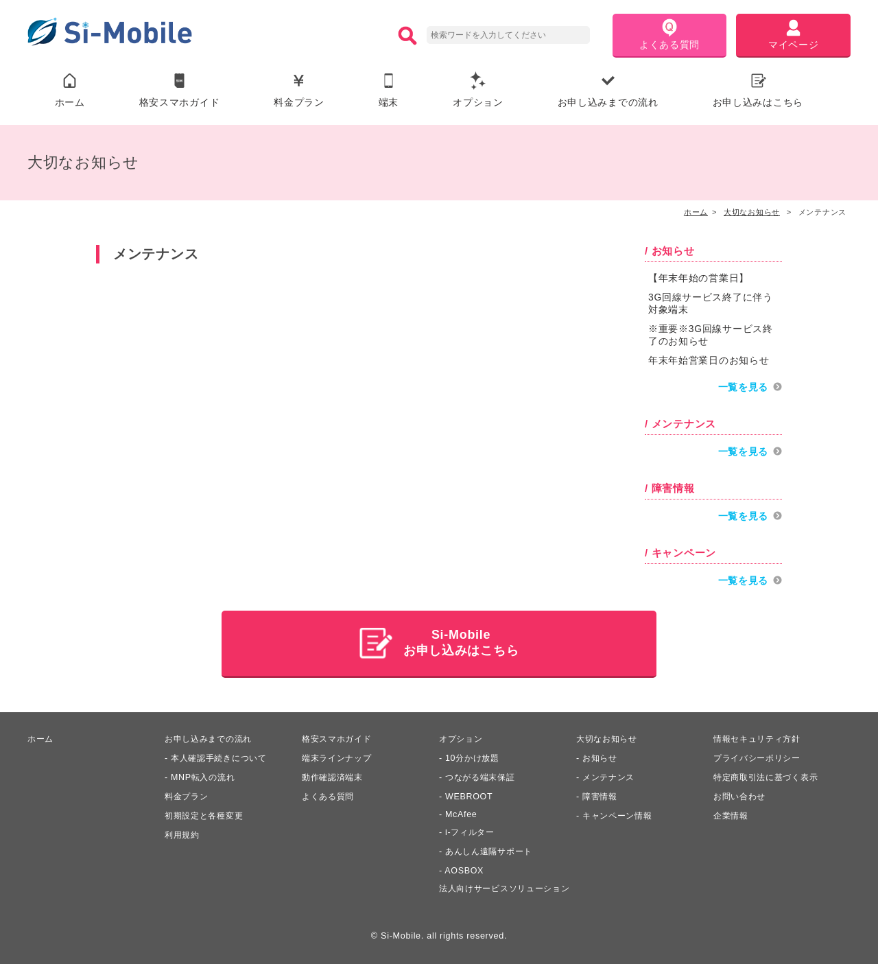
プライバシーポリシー (760, 757)
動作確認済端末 (335, 776)
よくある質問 (669, 34)
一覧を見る (743, 387)
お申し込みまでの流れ (608, 90)
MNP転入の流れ (205, 776)
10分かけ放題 (474, 757)
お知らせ (601, 757)
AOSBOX (464, 869)
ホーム (70, 90)
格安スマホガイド (179, 90)
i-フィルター (471, 831)
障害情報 (601, 795)
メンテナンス (610, 776)
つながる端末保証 (483, 776)
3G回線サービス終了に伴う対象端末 (710, 304)
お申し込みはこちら (758, 90)
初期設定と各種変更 (207, 814)
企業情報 (732, 814)
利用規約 (183, 833)
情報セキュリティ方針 (760, 737)
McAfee (461, 813)
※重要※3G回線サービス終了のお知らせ (710, 335)
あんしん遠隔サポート (492, 850)
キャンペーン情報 (620, 814)
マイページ (793, 34)
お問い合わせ (741, 795)
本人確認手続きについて (222, 757)
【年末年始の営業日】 (698, 278)
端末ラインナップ (339, 757)
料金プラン (299, 90)
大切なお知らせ (609, 737)
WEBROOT (469, 795)
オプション (478, 90)
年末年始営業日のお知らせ (708, 360)
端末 (389, 90)
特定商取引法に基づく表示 (769, 776)
